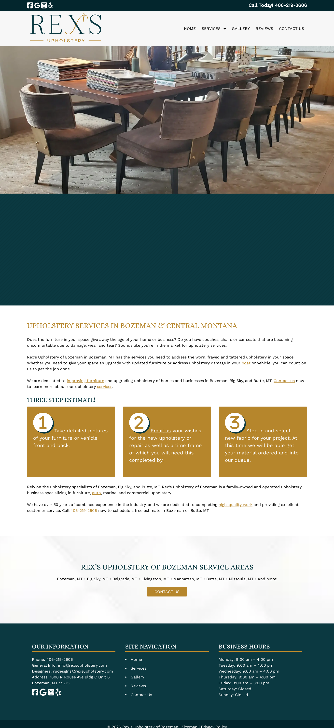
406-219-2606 (83, 510)
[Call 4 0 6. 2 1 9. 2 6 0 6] (291, 5)
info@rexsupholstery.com (82, 665)
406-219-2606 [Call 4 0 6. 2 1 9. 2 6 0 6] (59, 659)
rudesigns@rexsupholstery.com (83, 671)
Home (190, 28)
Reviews (264, 28)
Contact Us (291, 28)
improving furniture (85, 380)
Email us (161, 431)
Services (211, 28)
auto (96, 492)
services (104, 386)
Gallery (241, 28)
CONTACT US (167, 591)
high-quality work (235, 504)
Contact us (284, 380)
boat (246, 363)
